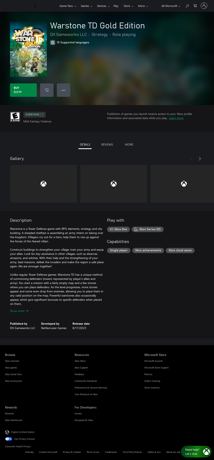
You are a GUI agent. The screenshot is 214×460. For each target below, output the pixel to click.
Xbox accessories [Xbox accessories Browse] (13, 381)
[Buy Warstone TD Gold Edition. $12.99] (23, 90)
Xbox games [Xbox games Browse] (11, 367)
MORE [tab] (129, 144)
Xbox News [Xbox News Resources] (80, 360)
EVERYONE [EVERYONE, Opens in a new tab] (34, 114)
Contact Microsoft (48, 452)
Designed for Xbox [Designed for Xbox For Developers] (84, 420)
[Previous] (191, 159)
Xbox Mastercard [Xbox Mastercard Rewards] (13, 420)
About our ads (173, 452)
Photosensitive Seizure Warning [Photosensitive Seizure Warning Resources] (91, 387)
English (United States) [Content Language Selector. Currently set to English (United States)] (22, 432)
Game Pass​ (66, 6)
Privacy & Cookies (72, 452)
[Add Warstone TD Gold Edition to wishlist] (47, 90)
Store (127, 6)
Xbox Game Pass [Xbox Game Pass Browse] (13, 374)
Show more (19, 311)
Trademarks (111, 452)
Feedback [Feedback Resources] (79, 374)
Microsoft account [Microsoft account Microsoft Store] (153, 360)
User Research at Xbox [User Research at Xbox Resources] (86, 394)
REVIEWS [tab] (107, 144)
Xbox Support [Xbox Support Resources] (81, 367)
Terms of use (93, 452)
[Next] (200, 159)
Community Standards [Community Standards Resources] (86, 381)
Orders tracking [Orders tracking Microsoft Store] (152, 381)
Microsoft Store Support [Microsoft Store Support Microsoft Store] (156, 367)
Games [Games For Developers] (78, 413)
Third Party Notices (132, 452)
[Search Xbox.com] (187, 5)
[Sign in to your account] (204, 6)
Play (115, 6)
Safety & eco (154, 452)
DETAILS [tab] (85, 144)
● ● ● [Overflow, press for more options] (64, 90)
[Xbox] (46, 5)
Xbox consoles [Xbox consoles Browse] (12, 360)
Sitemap (29, 452)
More (141, 6)
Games (85, 6)
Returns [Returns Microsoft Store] (148, 374)
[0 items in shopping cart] (195, 5)
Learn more (176, 118)
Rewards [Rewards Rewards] (9, 413)
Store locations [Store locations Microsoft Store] (152, 387)
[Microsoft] (19, 5)
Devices (101, 6)
